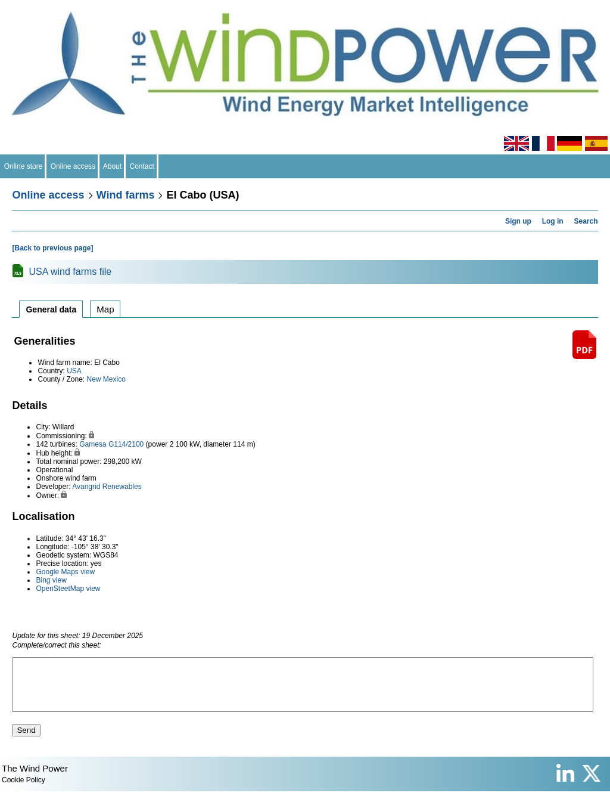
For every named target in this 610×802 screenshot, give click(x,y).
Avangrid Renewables (107, 486)
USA (74, 371)
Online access (72, 166)
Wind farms (126, 195)
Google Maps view (65, 572)
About (112, 166)
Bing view (51, 580)
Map (105, 309)
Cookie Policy (23, 790)
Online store (23, 166)
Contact (142, 166)
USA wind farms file (70, 272)
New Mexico (106, 379)
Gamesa (92, 444)
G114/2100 (126, 444)
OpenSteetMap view (68, 588)
